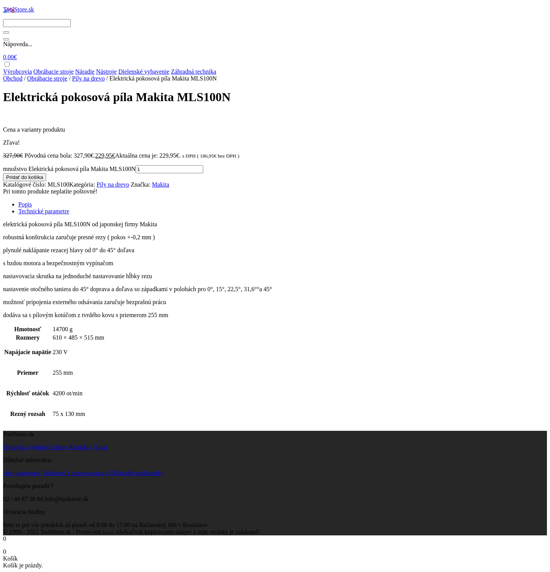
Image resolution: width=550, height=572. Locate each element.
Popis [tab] (25, 204)
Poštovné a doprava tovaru (75, 473)
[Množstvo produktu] (169, 169)
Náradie (85, 71)
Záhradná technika (193, 71)
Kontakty (80, 447)
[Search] (37, 23)
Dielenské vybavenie (144, 71)
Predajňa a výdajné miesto (35, 447)
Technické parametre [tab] (43, 211)
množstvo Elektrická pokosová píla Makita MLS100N (69, 169)
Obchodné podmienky (137, 473)
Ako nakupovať (22, 473)
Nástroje (106, 71)
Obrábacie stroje (54, 71)
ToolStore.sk (18, 9)
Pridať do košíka (24, 177)
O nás (100, 447)
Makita (160, 184)
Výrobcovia (17, 71)
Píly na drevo (88, 78)
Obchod (13, 78)
